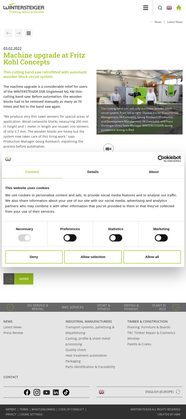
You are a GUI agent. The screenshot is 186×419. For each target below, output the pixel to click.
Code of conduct (71, 409)
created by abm (168, 414)
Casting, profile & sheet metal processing (87, 341)
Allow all (152, 257)
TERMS (23, 409)
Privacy (11, 414)
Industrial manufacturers (88, 321)
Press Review (13, 333)
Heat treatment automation (86, 355)
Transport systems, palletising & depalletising (89, 330)
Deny (34, 257)
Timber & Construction (147, 321)
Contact (10, 377)
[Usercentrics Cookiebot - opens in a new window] (161, 158)
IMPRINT (11, 409)
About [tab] (154, 172)
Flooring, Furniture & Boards (148, 327)
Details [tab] (93, 172)
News (158, 22)
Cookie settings (31, 414)
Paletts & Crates (139, 344)
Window (133, 338)
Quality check (75, 350)
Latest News (175, 22)
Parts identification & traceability (90, 367)
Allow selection (93, 257)
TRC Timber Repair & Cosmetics (151, 333)
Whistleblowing (43, 409)
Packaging (73, 361)
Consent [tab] (32, 172)
